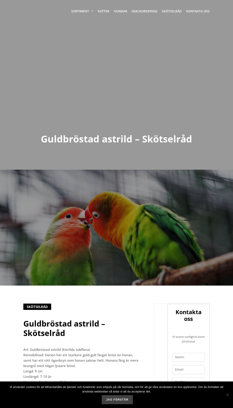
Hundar (120, 11)
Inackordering (144, 11)
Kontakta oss (198, 11)
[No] (227, 395)
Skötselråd (172, 11)
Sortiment (82, 11)
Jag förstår (117, 400)
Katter (103, 11)
